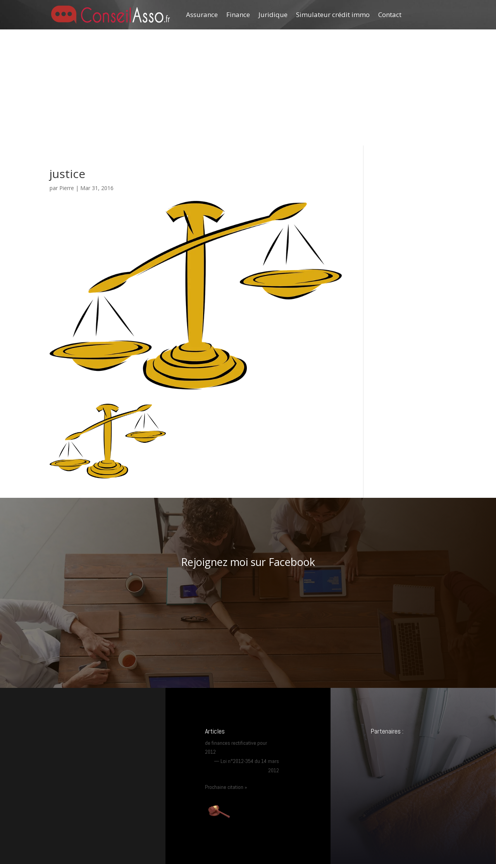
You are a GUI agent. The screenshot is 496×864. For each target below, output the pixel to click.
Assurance (202, 14)
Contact (389, 14)
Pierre (66, 188)
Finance (238, 14)
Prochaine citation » (226, 786)
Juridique (273, 14)
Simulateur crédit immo (333, 14)
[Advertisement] (248, 87)
